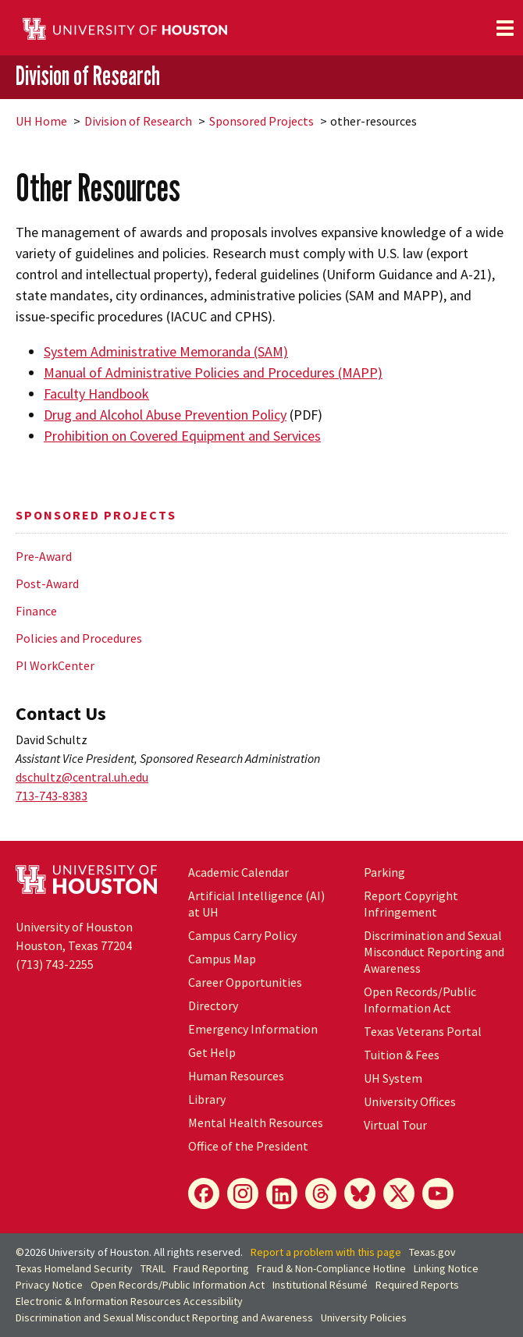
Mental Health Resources (255, 1122)
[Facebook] (203, 1193)
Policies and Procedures (79, 638)
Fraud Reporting (211, 1268)
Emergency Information (253, 1029)
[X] (398, 1193)
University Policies (364, 1317)
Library (207, 1099)
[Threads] (320, 1193)
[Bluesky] (359, 1193)
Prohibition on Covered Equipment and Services (182, 436)
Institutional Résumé (320, 1285)
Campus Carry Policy (242, 935)
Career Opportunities (245, 982)
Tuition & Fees (401, 1054)
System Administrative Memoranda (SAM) (166, 351)
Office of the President (248, 1146)
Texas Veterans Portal (423, 1031)
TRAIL (153, 1268)
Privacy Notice (49, 1285)
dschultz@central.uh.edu (82, 777)
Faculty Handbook (96, 394)
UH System (393, 1078)
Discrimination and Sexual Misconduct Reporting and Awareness (434, 951)
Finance (36, 611)
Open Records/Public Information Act (420, 1000)
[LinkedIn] (281, 1193)
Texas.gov (432, 1252)
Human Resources (236, 1075)
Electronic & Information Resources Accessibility (129, 1301)
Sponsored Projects (261, 121)
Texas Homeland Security (74, 1268)
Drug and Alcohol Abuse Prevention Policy (165, 415)
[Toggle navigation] (505, 28)
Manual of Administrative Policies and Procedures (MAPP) (213, 372)
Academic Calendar (238, 872)
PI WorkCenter (55, 665)
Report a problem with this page (326, 1252)
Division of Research (88, 76)
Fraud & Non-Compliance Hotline (331, 1268)
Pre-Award (44, 556)
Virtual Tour (395, 1125)
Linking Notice (446, 1268)
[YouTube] (438, 1193)
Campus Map (222, 958)
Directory (213, 1005)
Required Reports (417, 1285)
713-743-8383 (51, 795)
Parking (384, 872)
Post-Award (47, 583)
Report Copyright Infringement (411, 904)
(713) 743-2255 (55, 964)
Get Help (212, 1052)
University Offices (410, 1101)
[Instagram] (242, 1193)
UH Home (41, 121)
